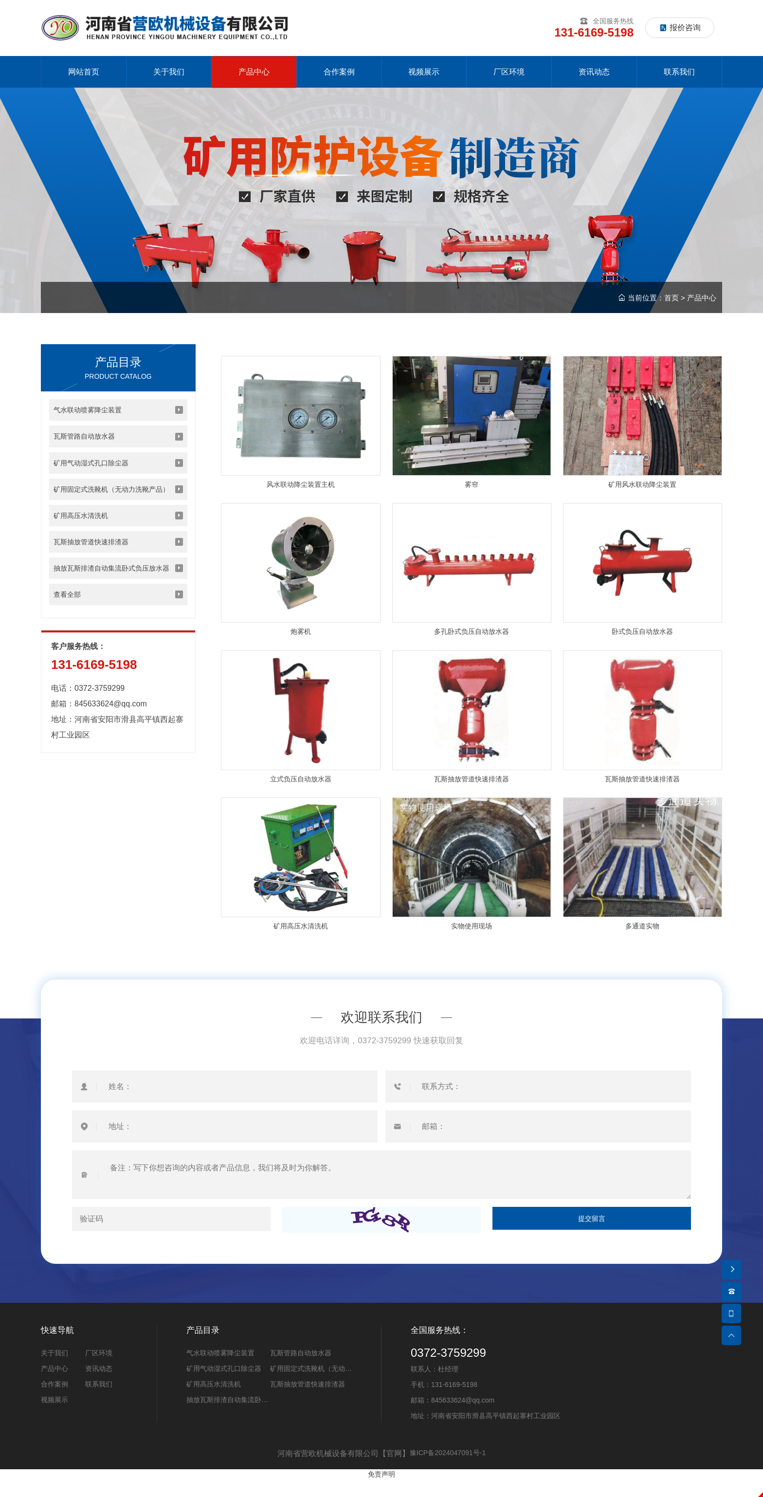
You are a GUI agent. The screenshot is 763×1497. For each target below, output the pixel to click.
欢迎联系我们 (381, 1034)
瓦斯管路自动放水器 (300, 1371)
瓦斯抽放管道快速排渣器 (307, 1402)
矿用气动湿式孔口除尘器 (223, 1386)
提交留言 (591, 1237)
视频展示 (54, 1418)
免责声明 (381, 1492)
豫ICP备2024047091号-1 (447, 1471)
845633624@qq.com (110, 734)
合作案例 (54, 1402)
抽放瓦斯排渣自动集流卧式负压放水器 (227, 1419)
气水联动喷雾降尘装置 (220, 1371)
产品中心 (701, 305)
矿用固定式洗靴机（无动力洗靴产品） (311, 1388)
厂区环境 (98, 1371)
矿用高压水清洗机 (213, 1402)
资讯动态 (98, 1386)
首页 (671, 305)
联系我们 (98, 1402)
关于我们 (54, 1371)
